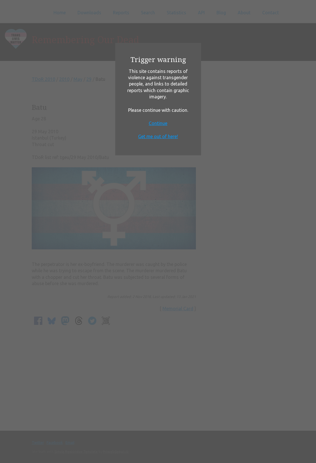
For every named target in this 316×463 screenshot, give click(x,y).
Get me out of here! (158, 136)
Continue (158, 123)
